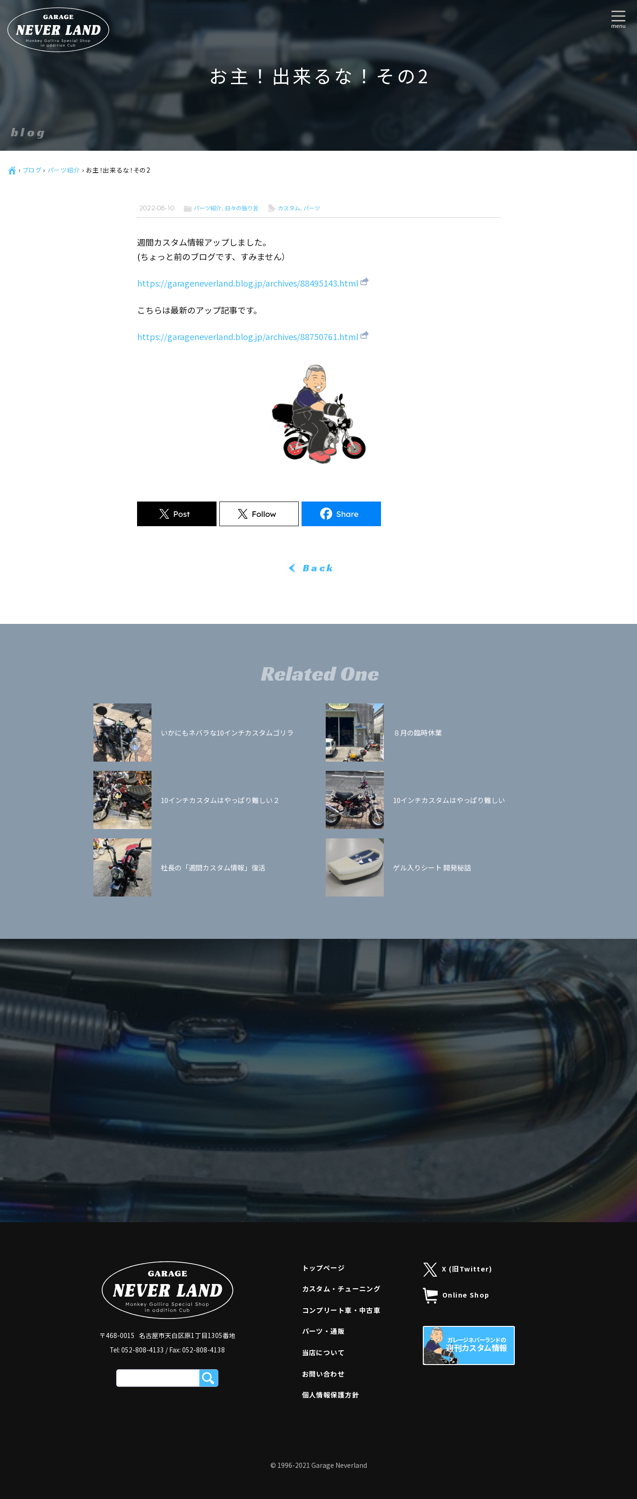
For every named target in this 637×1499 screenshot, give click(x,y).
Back (318, 568)
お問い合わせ (323, 1374)
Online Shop (456, 1296)
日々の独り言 (241, 208)
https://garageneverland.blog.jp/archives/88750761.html (247, 336)
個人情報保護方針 (331, 1394)
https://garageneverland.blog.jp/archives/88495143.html (247, 283)
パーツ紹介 (63, 169)
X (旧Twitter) (458, 1270)
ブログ (32, 169)
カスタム (289, 208)
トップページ (323, 1267)
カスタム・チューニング (341, 1288)
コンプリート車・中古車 (341, 1310)
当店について (323, 1352)
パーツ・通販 (323, 1331)
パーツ (311, 208)
